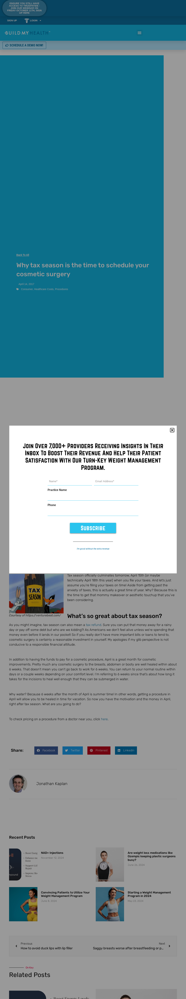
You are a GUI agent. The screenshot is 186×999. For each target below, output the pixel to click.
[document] (93, 499)
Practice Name (57, 490)
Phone (52, 504)
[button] (172, 431)
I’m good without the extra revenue (93, 548)
